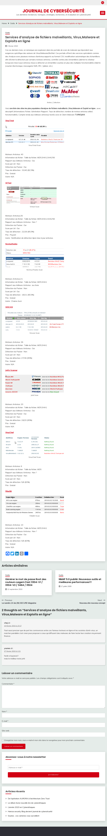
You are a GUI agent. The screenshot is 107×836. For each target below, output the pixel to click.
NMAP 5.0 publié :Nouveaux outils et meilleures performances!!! (80, 581)
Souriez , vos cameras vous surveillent (23, 816)
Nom (4, 711)
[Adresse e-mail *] (53, 767)
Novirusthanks (11, 244)
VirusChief (9, 432)
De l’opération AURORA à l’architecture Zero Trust (29, 798)
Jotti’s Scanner (11, 370)
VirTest (8, 183)
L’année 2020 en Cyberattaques (21, 807)
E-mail (5, 721)
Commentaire (8, 684)
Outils (7, 33)
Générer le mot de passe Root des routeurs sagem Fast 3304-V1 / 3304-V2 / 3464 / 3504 (25, 582)
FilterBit (8, 491)
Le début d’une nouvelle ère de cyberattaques (27, 803)
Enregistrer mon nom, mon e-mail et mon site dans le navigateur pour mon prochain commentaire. (44, 740)
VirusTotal (9, 120)
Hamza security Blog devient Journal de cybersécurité (30, 811)
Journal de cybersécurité (54, 11)
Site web (5, 730)
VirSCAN (9, 307)
